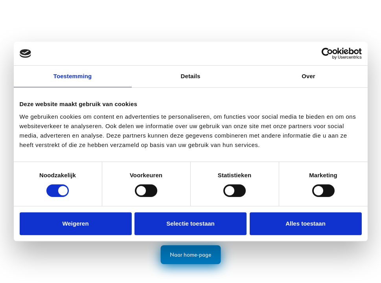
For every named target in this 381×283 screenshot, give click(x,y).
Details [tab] (191, 76)
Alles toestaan (305, 223)
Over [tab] (308, 76)
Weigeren (75, 223)
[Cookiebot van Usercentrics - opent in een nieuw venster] (327, 53)
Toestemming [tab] (72, 76)
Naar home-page (190, 254)
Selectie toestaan (190, 223)
